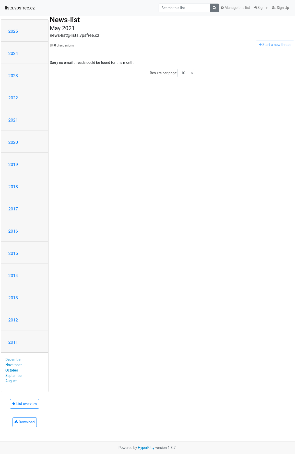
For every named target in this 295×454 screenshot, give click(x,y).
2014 (13, 275)
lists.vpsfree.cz (20, 7)
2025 (13, 31)
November (13, 365)
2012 (13, 319)
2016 (13, 231)
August (11, 381)
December (13, 359)
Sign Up (280, 8)
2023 (13, 75)
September (14, 376)
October (11, 370)
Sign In (261, 8)
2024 (13, 53)
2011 (13, 342)
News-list (65, 20)
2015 (13, 253)
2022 (13, 97)
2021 (13, 120)
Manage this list (235, 8)
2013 (13, 297)
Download (25, 422)
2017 (13, 208)
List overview (24, 404)
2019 (13, 164)
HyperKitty (146, 448)
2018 (13, 186)
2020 (13, 142)
